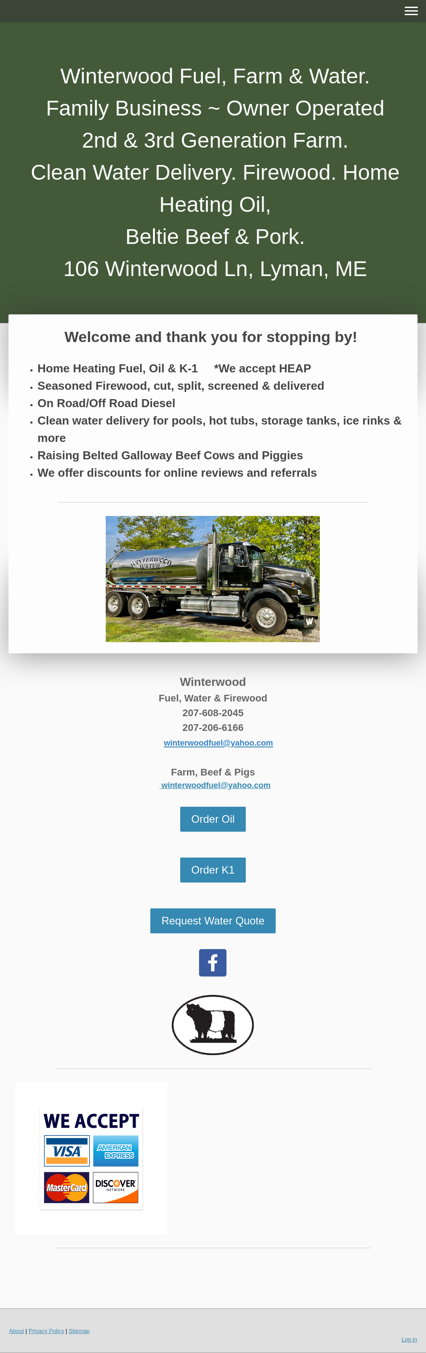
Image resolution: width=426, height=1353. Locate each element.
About (16, 1331)
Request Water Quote (213, 921)
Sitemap (79, 1331)
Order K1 (213, 870)
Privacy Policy (46, 1331)
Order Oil (213, 819)
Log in (409, 1339)
